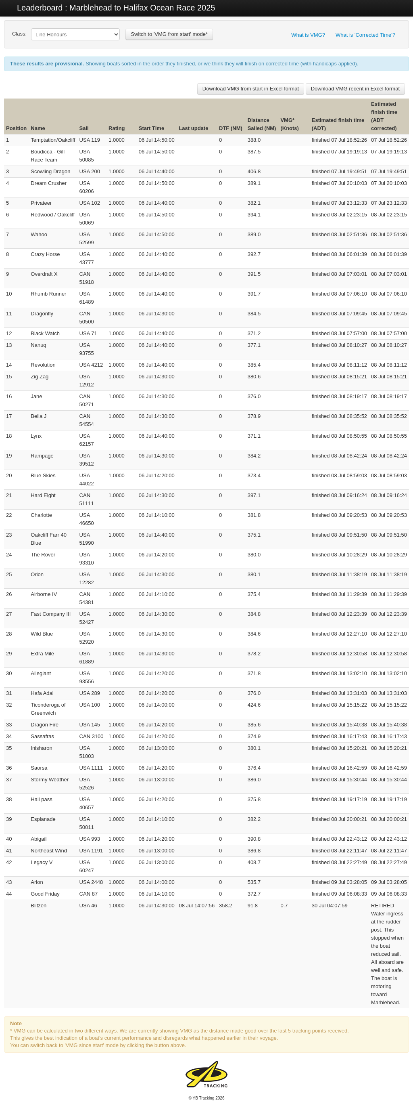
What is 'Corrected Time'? (365, 35)
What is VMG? (308, 35)
